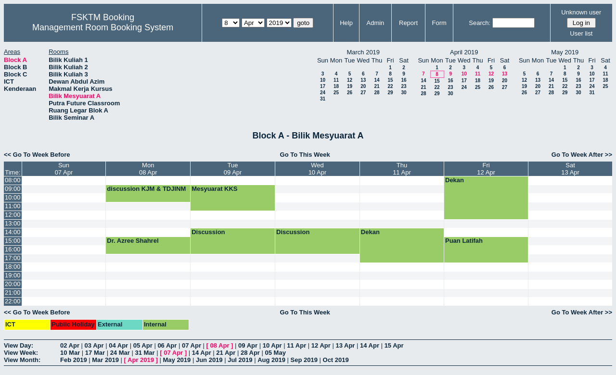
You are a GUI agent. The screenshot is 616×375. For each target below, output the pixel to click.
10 (322, 80)
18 (336, 86)
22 (390, 86)
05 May (275, 352)
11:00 (13, 206)
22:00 (13, 301)
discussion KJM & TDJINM (146, 188)
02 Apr (69, 345)
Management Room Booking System (102, 27)
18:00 (13, 266)
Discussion (208, 232)
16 (403, 80)
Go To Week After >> (582, 154)
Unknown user (581, 12)
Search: (479, 22)
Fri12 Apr (486, 169)
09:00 (13, 188)
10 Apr (272, 345)
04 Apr (118, 345)
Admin (375, 22)
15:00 (13, 240)
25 (336, 92)
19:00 (13, 275)
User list (581, 33)
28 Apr (250, 352)
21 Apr (225, 352)
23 (403, 86)
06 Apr (167, 345)
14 (376, 80)
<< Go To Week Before (37, 154)
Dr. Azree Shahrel (132, 240)
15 (390, 80)
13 (363, 80)
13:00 (13, 223)
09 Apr (247, 345)
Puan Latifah (464, 240)
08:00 (13, 180)
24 (322, 92)
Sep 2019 (304, 359)
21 (376, 86)
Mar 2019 (105, 359)
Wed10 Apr (317, 169)
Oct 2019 (336, 359)
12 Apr (321, 345)
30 (403, 92)
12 (349, 80)
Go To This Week (305, 154)
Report (408, 22)
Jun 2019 (209, 359)
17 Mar (95, 352)
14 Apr (369, 345)
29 (390, 92)
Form (439, 22)
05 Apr (143, 345)
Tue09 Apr (233, 169)
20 (363, 86)
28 (376, 92)
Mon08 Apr (148, 169)
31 (322, 98)
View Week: (21, 352)
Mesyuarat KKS (214, 188)
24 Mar (120, 352)
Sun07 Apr (64, 169)
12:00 (13, 214)
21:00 (13, 292)
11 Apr (296, 345)
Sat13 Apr (570, 169)
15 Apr (394, 345)
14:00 (13, 232)
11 (336, 80)
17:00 (13, 258)
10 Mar (70, 352)
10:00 (13, 197)
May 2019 (177, 359)
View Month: (22, 359)
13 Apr (345, 345)
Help (346, 22)
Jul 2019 (240, 359)
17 (322, 86)
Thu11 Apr (402, 169)
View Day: (18, 345)
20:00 (13, 284)
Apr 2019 (141, 359)
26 (349, 92)
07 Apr (191, 345)
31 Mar (144, 352)
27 (363, 92)
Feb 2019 (73, 359)
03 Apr (94, 345)
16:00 (13, 249)
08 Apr (220, 345)
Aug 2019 (271, 359)
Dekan (454, 180)
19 (349, 86)
